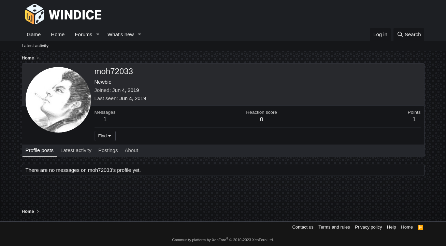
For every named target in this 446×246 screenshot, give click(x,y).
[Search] (409, 34)
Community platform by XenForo (223, 240)
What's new (120, 34)
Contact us (302, 227)
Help (391, 227)
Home (57, 34)
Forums (83, 34)
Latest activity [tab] (75, 150)
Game (34, 34)
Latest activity (35, 45)
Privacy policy (368, 227)
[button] (97, 34)
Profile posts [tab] (40, 150)
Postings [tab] (108, 150)
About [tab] (131, 150)
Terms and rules (334, 227)
